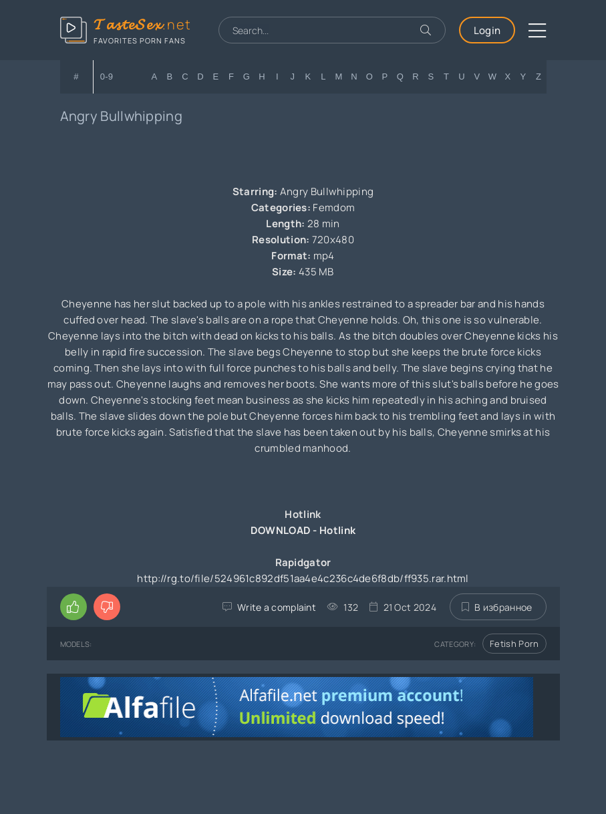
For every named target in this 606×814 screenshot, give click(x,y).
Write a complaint (276, 607)
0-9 (107, 77)
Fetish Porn (514, 644)
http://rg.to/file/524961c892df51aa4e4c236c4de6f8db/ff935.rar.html (303, 578)
